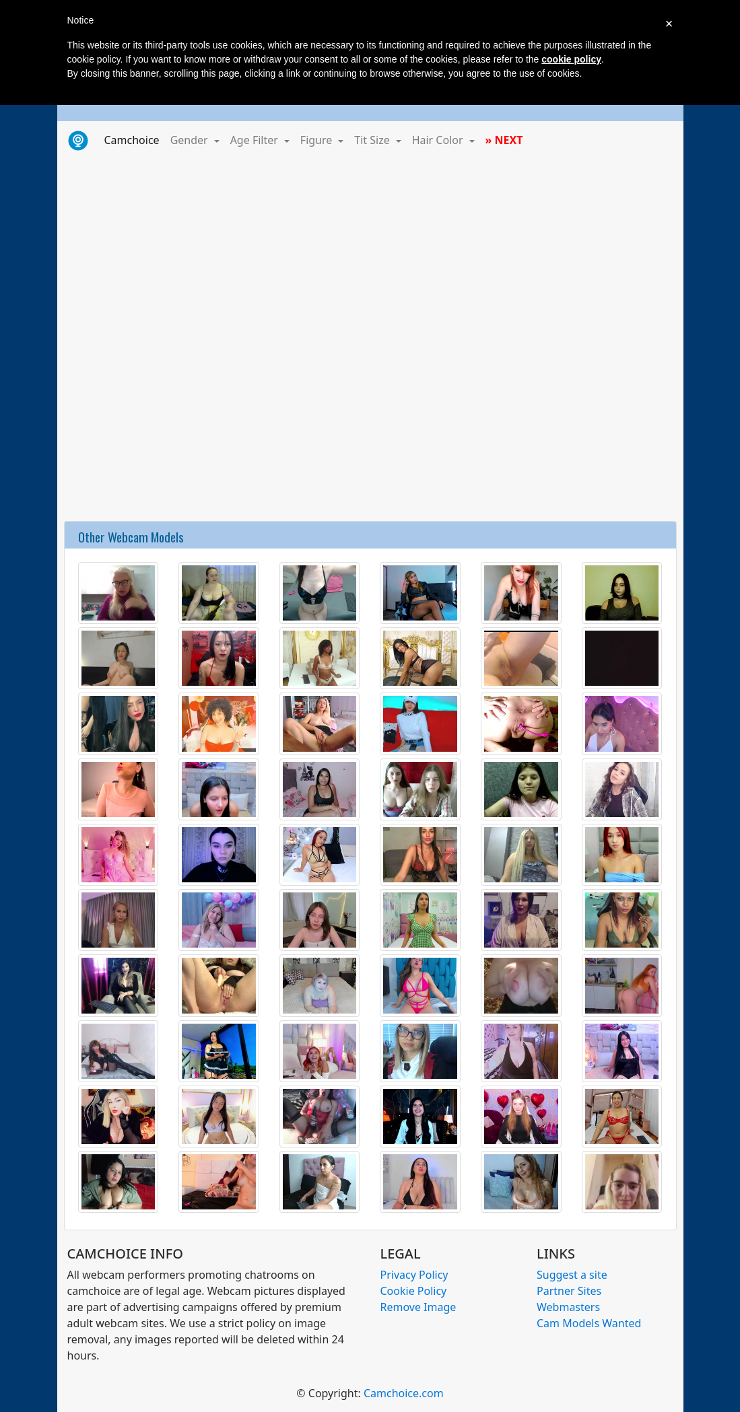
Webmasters (568, 1307)
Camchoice (134, 139)
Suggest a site (572, 1274)
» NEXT (504, 140)
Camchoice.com (404, 1393)
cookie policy (571, 59)
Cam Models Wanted (589, 1323)
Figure (317, 140)
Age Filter (255, 140)
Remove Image (418, 1307)
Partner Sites (569, 1290)
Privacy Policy (414, 1274)
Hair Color (439, 140)
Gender (190, 140)
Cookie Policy (413, 1290)
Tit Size (373, 140)
